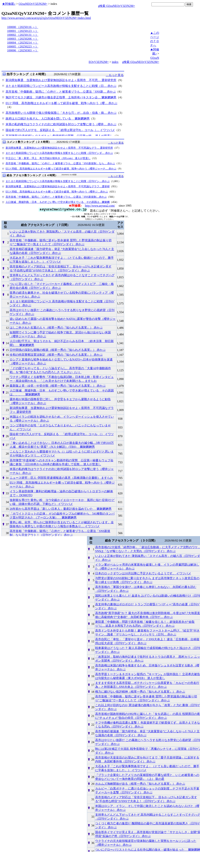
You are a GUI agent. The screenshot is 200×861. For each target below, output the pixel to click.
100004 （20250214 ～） (22, 42)
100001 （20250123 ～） (22, 30)
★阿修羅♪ (8, 3)
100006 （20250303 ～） (22, 50)
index (115, 61)
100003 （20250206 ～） (22, 38)
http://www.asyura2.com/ (100, 205)
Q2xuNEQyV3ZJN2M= (33, 3)
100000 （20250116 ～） (22, 27)
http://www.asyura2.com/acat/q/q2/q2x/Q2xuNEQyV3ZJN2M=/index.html (46, 17)
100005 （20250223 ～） (22, 46)
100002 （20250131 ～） (22, 34)
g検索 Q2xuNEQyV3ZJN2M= (116, 5)
